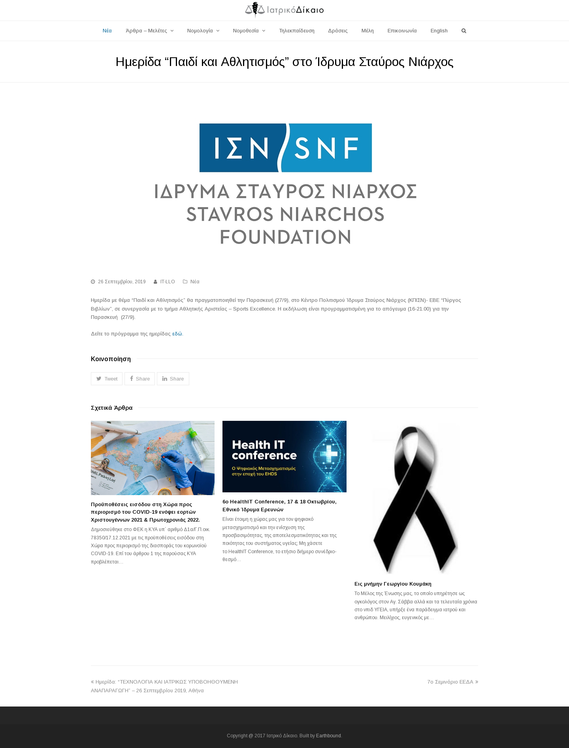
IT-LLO (167, 282)
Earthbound (328, 736)
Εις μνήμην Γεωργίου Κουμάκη (392, 584)
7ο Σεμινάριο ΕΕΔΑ (453, 682)
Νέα (195, 282)
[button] (106, 378)
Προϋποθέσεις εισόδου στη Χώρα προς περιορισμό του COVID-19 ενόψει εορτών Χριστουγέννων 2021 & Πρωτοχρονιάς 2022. (145, 512)
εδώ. (177, 334)
